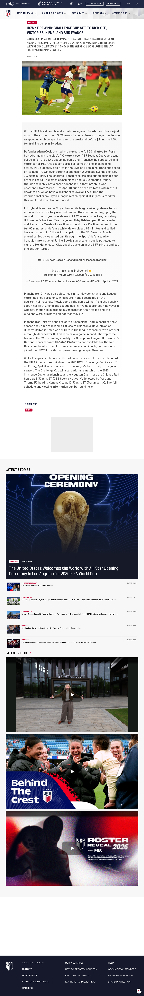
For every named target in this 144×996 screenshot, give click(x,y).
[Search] (137, 4)
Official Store (113, 3)
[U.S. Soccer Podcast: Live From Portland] (13, 587)
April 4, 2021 (110, 281)
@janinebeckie (77, 270)
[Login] (128, 4)
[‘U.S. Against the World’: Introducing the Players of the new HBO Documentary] (13, 629)
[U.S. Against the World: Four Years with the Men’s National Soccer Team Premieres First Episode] (13, 643)
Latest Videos (18, 653)
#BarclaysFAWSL (53, 274)
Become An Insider (94, 3)
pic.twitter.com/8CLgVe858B (83, 274)
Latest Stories (19, 469)
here (90, 386)
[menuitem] (26, 13)
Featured (32, 22)
